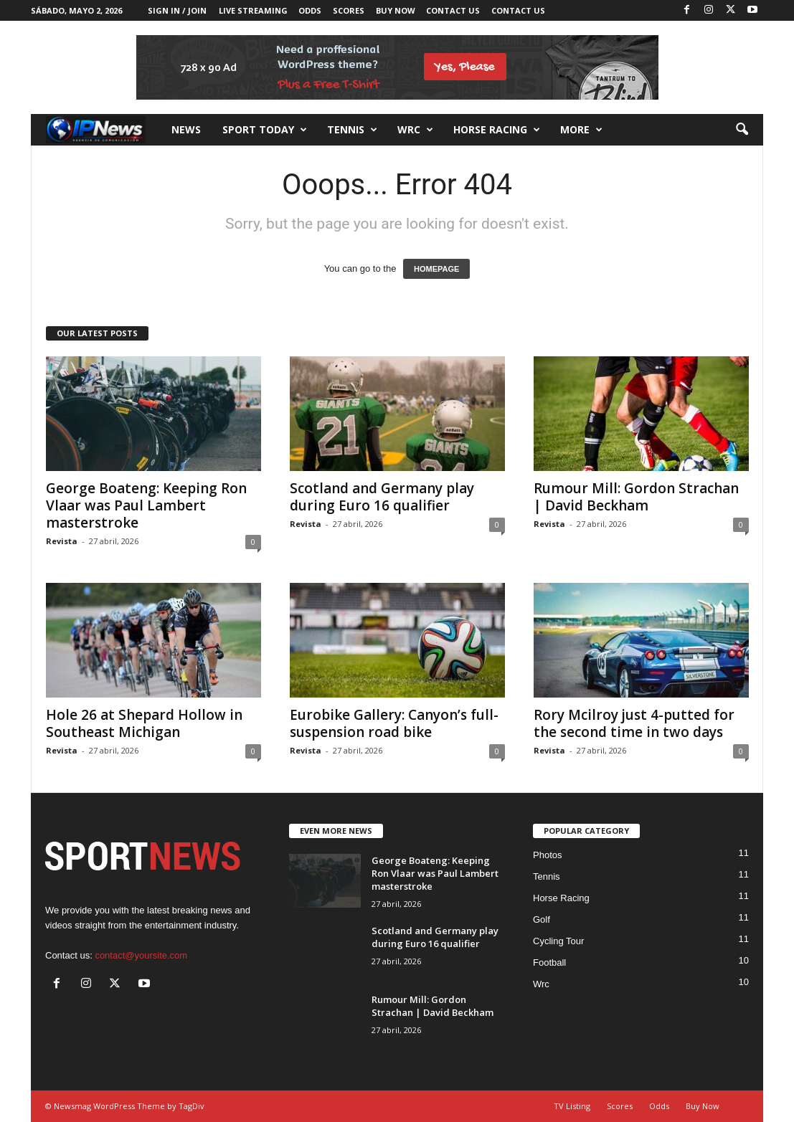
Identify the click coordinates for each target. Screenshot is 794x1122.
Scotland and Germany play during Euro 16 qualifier (382, 497)
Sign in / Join (177, 10)
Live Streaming (253, 10)
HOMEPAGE (436, 269)
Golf (541, 919)
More (581, 130)
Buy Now (395, 10)
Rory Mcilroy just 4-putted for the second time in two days (634, 723)
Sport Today (264, 130)
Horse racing (496, 130)
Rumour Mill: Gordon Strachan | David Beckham (636, 497)
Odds (309, 10)
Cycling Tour (558, 941)
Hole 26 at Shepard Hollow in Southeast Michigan (144, 723)
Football (549, 962)
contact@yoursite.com (141, 955)
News (186, 129)
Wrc (415, 130)
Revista (61, 541)
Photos (547, 855)
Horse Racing (561, 898)
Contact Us (453, 10)
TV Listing (572, 1105)
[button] (741, 130)
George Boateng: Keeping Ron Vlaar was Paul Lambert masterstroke (146, 505)
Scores (348, 10)
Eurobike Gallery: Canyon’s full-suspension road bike (394, 723)
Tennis (352, 130)
